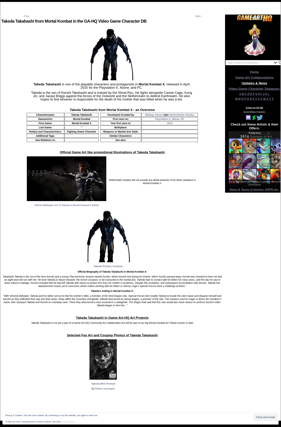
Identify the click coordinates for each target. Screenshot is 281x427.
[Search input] (250, 62)
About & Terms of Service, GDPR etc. (254, 189)
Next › (198, 16)
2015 (169, 123)
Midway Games (154, 114)
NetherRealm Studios (181, 114)
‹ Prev (26, 16)
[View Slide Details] (254, 40)
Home (254, 72)
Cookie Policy (68, 422)
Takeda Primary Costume (108, 266)
